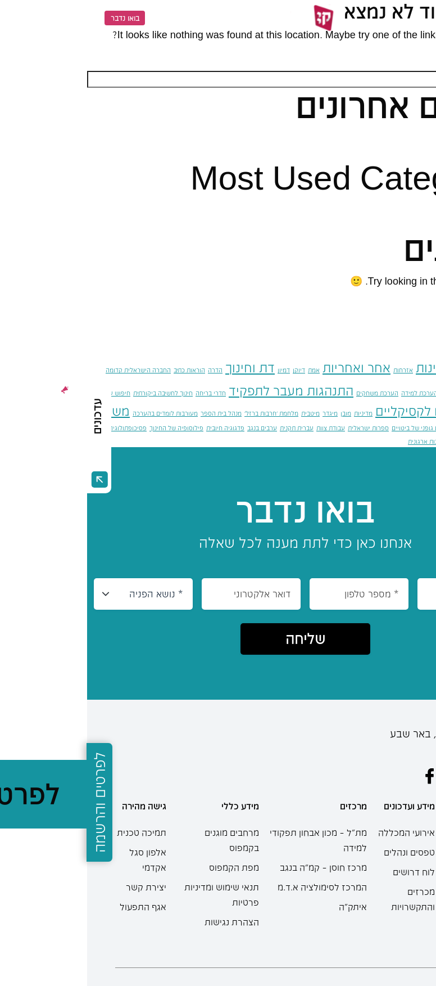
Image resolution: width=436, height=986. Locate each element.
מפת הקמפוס (147, 867)
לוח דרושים (327, 872)
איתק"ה (266, 907)
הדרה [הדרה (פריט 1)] (128, 369)
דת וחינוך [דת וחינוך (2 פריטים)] (163, 367)
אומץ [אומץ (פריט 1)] (379, 369)
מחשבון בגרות (394, 925)
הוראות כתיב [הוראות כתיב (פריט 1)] (102, 369)
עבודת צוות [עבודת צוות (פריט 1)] (243, 427)
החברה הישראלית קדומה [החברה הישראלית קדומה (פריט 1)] (51, 369)
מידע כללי (153, 806)
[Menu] (407, 18)
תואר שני (391, 898)
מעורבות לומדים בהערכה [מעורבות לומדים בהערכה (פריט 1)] (78, 413)
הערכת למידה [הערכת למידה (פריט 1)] (332, 393)
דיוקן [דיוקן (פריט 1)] (212, 369)
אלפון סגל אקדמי (60, 859)
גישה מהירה (57, 806)
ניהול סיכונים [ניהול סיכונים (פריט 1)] (419, 427)
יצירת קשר (59, 887)
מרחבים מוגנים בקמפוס (144, 840)
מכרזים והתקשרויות (326, 899)
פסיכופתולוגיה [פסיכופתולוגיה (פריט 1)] (41, 427)
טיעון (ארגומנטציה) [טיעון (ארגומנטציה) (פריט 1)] (410, 413)
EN (73, 17)
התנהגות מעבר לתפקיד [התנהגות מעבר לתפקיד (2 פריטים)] (204, 390)
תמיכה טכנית (54, 832)
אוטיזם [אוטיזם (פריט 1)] (398, 369)
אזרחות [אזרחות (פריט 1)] (316, 369)
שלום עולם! (389, 138)
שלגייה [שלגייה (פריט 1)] (390, 441)
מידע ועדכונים (322, 806)
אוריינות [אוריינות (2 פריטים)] (349, 367)
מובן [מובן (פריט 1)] (258, 413)
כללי (404, 209)
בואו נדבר (38, 18)
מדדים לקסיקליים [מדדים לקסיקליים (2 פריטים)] (335, 410)
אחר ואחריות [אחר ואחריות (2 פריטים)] (269, 367)
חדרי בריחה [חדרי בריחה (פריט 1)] (123, 393)
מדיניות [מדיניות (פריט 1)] (276, 413)
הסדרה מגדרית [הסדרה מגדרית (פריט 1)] (373, 393)
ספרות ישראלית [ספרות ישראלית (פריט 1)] (281, 427)
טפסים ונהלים (322, 852)
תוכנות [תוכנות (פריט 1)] (369, 441)
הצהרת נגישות (144, 922)
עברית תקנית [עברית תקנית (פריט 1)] (209, 427)
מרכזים (266, 806)
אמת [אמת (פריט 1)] (227, 369)
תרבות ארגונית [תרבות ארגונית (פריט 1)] (339, 441)
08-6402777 (382, 752)
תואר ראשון (386, 878)
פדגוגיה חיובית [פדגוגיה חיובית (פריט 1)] (138, 427)
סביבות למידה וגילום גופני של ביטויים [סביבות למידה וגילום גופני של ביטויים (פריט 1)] (352, 427)
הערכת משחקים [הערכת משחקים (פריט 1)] (290, 393)
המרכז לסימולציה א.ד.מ (235, 887)
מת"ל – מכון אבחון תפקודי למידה (231, 840)
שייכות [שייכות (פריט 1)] (410, 441)
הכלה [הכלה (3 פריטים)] (416, 389)
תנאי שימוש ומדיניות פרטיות (134, 894)
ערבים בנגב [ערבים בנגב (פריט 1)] (175, 427)
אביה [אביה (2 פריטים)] (423, 367)
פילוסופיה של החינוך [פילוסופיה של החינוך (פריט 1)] (89, 427)
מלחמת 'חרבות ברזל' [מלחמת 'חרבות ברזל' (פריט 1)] (184, 413)
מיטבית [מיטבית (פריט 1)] (223, 413)
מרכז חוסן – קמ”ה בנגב (236, 867)
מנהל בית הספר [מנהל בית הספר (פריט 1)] (134, 413)
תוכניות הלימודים (391, 850)
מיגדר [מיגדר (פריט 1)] (243, 413)
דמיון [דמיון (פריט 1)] (196, 369)
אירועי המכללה (319, 832)
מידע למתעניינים (387, 811)
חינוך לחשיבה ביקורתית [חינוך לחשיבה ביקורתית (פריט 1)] (76, 393)
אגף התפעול (56, 907)
